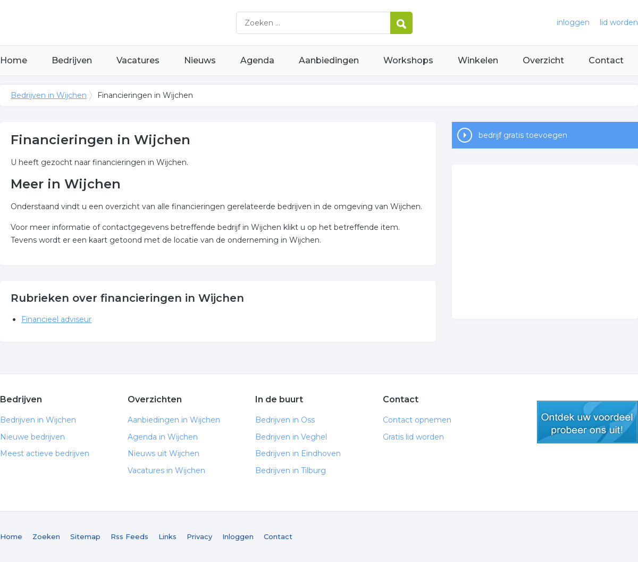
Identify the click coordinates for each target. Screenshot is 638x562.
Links (167, 536)
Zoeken (46, 536)
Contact (606, 60)
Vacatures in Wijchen (166, 470)
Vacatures (138, 60)
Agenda (257, 60)
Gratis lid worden (413, 437)
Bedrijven (72, 60)
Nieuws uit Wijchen (163, 453)
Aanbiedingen (329, 60)
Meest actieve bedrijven (44, 453)
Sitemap (85, 536)
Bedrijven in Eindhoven (298, 453)
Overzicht (543, 60)
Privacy (199, 536)
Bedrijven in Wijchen (133, 23)
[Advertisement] (545, 241)
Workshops (408, 60)
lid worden (619, 22)
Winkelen (478, 60)
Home (13, 60)
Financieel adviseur (56, 319)
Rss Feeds (129, 536)
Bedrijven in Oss (285, 420)
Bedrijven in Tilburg (290, 470)
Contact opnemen (417, 420)
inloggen (573, 22)
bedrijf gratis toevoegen (522, 135)
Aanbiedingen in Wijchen (174, 420)
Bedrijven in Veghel (291, 437)
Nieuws (200, 60)
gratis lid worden (587, 422)
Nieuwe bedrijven (32, 437)
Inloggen (238, 536)
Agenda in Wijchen (163, 437)
